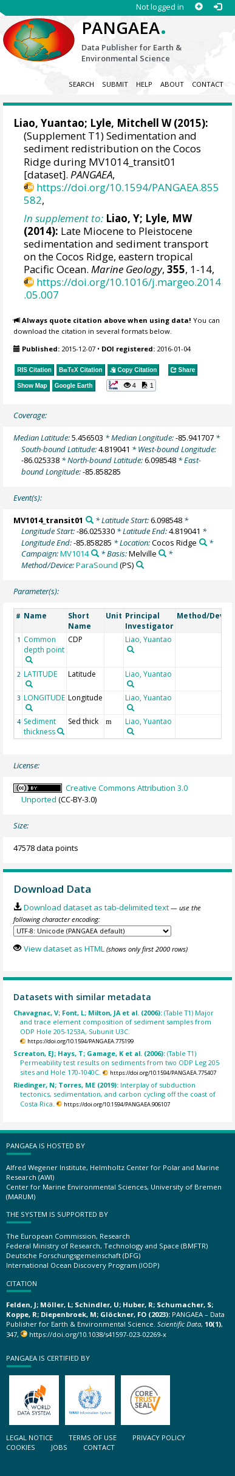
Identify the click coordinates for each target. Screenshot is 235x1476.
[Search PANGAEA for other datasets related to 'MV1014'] (95, 553)
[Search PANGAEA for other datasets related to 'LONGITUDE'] (29, 707)
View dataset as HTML (64, 948)
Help (144, 84)
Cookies (20, 1447)
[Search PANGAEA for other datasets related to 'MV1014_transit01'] (90, 520)
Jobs (59, 1447)
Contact (207, 84)
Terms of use (93, 1437)
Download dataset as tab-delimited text (96, 907)
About (172, 84)
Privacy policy (158, 1437)
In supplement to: (63, 218)
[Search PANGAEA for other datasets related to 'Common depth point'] (29, 659)
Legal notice (29, 1437)
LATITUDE (40, 674)
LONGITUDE (44, 697)
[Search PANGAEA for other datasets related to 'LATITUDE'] (29, 684)
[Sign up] (198, 7)
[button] (131, 385)
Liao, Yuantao (48, 123)
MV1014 (74, 553)
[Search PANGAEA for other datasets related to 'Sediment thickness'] (60, 731)
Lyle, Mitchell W (130, 123)
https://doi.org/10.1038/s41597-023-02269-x (97, 1334)
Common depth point (44, 644)
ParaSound (97, 565)
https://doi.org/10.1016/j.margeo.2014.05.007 (122, 288)
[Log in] (217, 7)
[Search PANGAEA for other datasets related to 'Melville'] (162, 553)
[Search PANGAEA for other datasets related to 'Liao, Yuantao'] (130, 649)
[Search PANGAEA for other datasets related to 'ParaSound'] (140, 565)
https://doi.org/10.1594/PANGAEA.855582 (121, 193)
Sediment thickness (40, 726)
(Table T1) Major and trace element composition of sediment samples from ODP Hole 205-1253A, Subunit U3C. (113, 1022)
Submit (115, 84)
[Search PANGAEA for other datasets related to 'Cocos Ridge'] (203, 542)
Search (81, 84)
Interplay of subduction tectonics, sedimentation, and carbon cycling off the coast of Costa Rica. (114, 1094)
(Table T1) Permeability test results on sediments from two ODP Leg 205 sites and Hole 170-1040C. (116, 1063)
